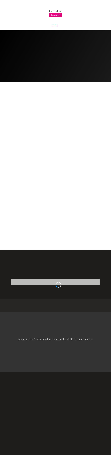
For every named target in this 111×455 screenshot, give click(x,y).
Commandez (55, 15)
